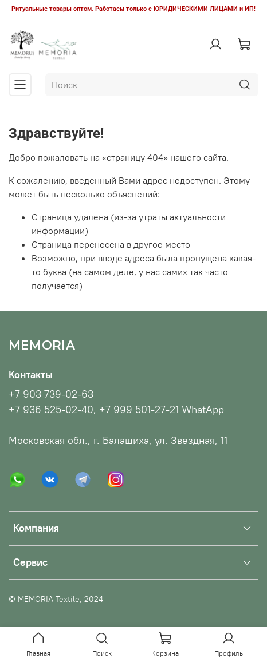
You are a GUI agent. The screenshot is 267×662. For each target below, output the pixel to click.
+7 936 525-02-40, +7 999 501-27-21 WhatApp (116, 409)
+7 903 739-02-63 (51, 394)
